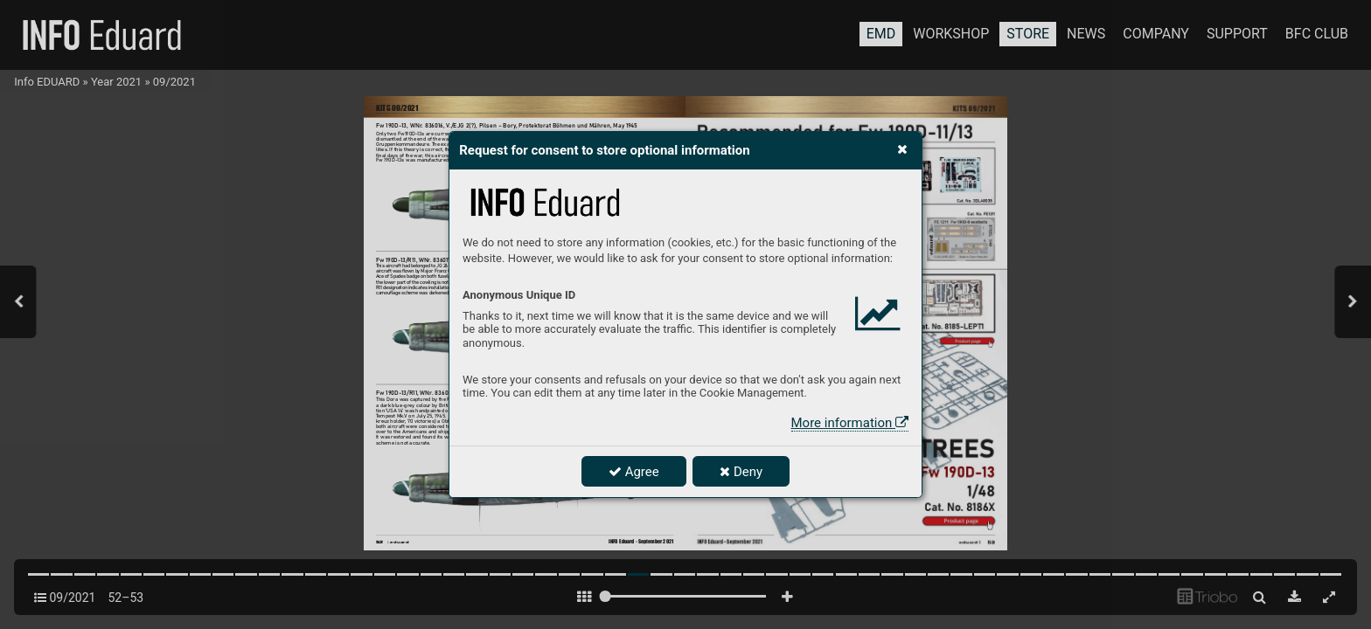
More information (849, 423)
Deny (741, 472)
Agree (634, 472)
